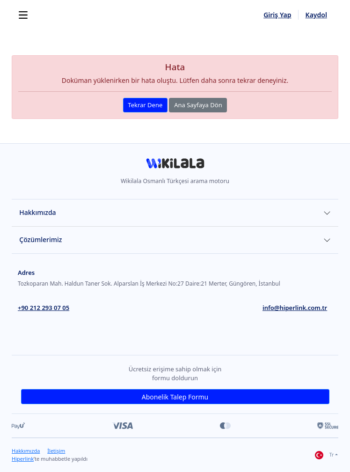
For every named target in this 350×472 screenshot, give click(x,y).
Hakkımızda (37, 212)
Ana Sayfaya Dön (198, 105)
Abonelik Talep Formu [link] (175, 396)
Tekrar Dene (145, 105)
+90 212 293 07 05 (43, 307)
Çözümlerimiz (40, 239)
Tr (324, 455)
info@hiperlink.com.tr (294, 307)
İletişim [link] (56, 450)
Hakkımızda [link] (26, 450)
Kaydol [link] (316, 14)
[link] (175, 166)
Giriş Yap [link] (277, 14)
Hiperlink (23, 458)
